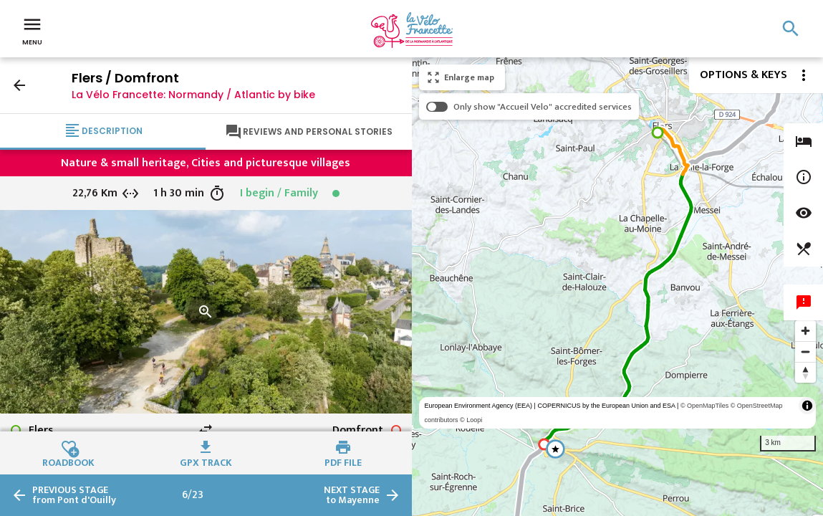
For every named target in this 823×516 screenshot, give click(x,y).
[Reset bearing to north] (805, 372)
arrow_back (19, 85)
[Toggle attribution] (807, 405)
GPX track (206, 460)
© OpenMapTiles (704, 405)
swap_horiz (205, 429)
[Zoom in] (805, 330)
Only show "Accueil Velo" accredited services (542, 107)
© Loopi (471, 420)
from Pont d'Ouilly (74, 495)
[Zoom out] (805, 351)
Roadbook (68, 460)
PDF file (343, 460)
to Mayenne (352, 495)
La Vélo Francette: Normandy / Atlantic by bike (193, 94)
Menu (32, 30)
